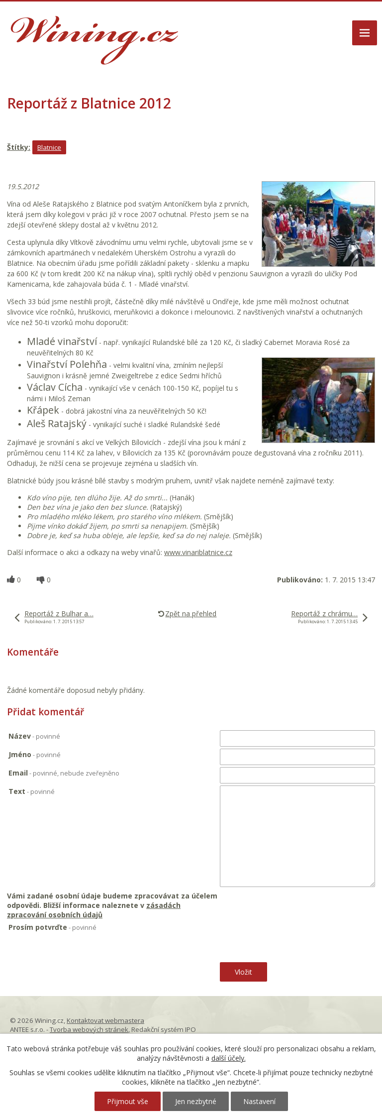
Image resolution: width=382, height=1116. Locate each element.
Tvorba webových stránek (89, 1029)
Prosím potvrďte (52, 927)
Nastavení (259, 1101)
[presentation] (294, 942)
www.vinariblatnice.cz (198, 552)
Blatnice (49, 147)
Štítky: (18, 147)
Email (63, 773)
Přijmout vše (127, 1101)
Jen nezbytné (195, 1101)
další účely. (228, 1058)
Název (34, 736)
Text (31, 791)
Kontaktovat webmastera (105, 1020)
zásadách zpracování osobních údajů (94, 909)
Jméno (34, 754)
